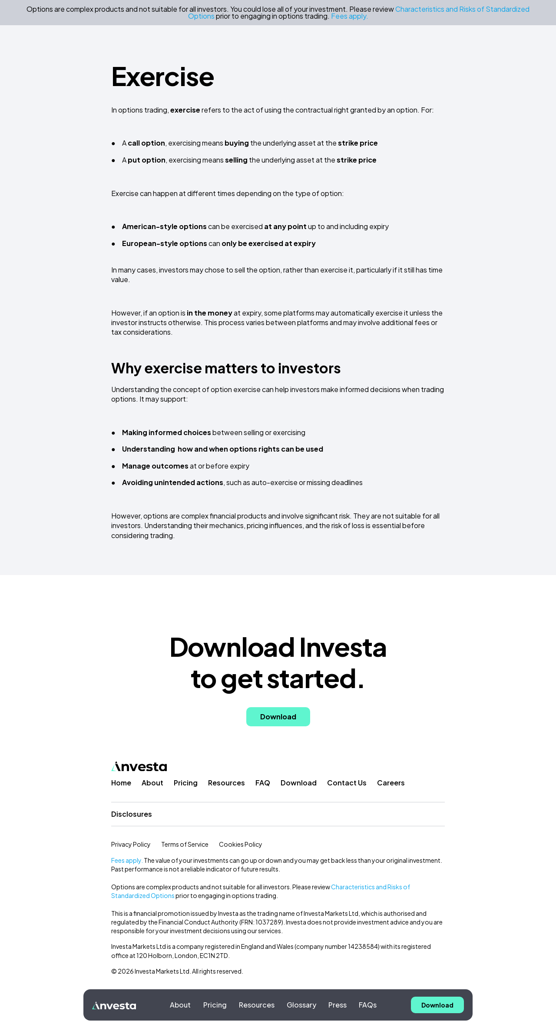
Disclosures (131, 813)
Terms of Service (184, 844)
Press (337, 1004)
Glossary (301, 1004)
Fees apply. (127, 860)
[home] (114, 1005)
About (180, 1004)
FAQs (368, 1004)
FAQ (262, 782)
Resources (257, 1004)
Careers (391, 782)
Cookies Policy (240, 844)
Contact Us (347, 782)
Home (121, 782)
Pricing (215, 1004)
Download (299, 782)
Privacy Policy (131, 844)
